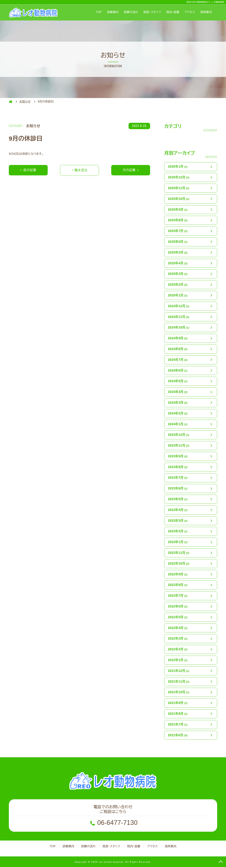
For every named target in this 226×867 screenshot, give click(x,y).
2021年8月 (178, 713)
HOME (10, 102)
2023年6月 (178, 488)
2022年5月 (178, 617)
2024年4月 (178, 392)
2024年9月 (178, 338)
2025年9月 (178, 209)
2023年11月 (178, 445)
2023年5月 (178, 499)
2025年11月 (178, 188)
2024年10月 (178, 327)
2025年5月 (178, 252)
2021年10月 (178, 692)
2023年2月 (178, 531)
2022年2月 (178, 649)
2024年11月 (178, 317)
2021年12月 (178, 671)
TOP (99, 12)
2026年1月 (178, 166)
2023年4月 (178, 510)
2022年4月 (178, 628)
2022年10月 (178, 563)
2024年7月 (178, 360)
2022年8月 (178, 585)
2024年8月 (178, 349)
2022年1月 (178, 660)
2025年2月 (178, 284)
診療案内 (112, 12)
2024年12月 (178, 306)
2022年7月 (178, 595)
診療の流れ (131, 12)
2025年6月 (178, 241)
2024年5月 (178, 381)
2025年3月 (178, 274)
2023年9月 (178, 456)
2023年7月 (178, 477)
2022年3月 (178, 638)
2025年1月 (178, 295)
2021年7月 (178, 724)
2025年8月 (178, 220)
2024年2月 (178, 413)
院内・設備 (172, 12)
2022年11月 (178, 553)
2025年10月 (178, 199)
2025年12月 (178, 177)
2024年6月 (178, 370)
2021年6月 (178, 735)
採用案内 (206, 12)
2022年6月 (178, 606)
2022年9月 (178, 574)
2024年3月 (178, 402)
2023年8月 (178, 467)
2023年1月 (178, 542)
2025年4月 (178, 263)
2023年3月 (178, 520)
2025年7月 (178, 231)
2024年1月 (178, 424)
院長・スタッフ (152, 12)
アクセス (190, 12)
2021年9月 (178, 703)
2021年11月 (178, 681)
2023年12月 (178, 434)
